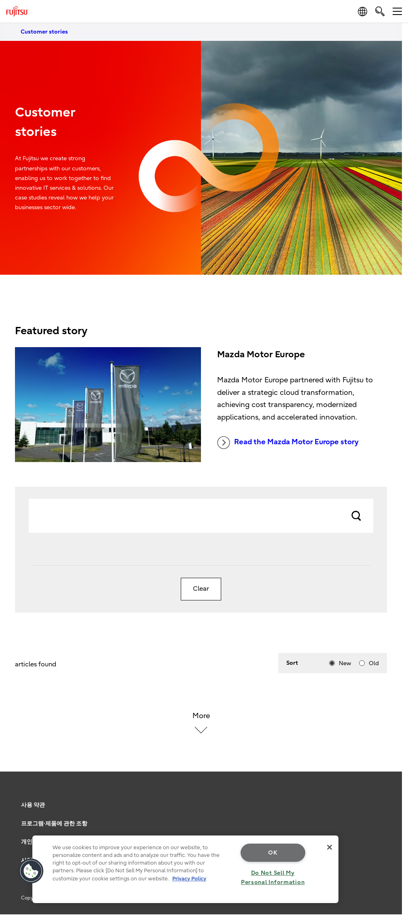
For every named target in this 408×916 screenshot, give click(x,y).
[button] (31, 871)
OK (272, 852)
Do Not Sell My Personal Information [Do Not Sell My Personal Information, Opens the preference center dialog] (272, 877)
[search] (380, 11)
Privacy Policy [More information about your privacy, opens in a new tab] (189, 879)
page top (390, 792)
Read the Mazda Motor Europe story (288, 442)
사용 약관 (33, 805)
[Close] (329, 847)
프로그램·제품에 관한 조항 (54, 823)
